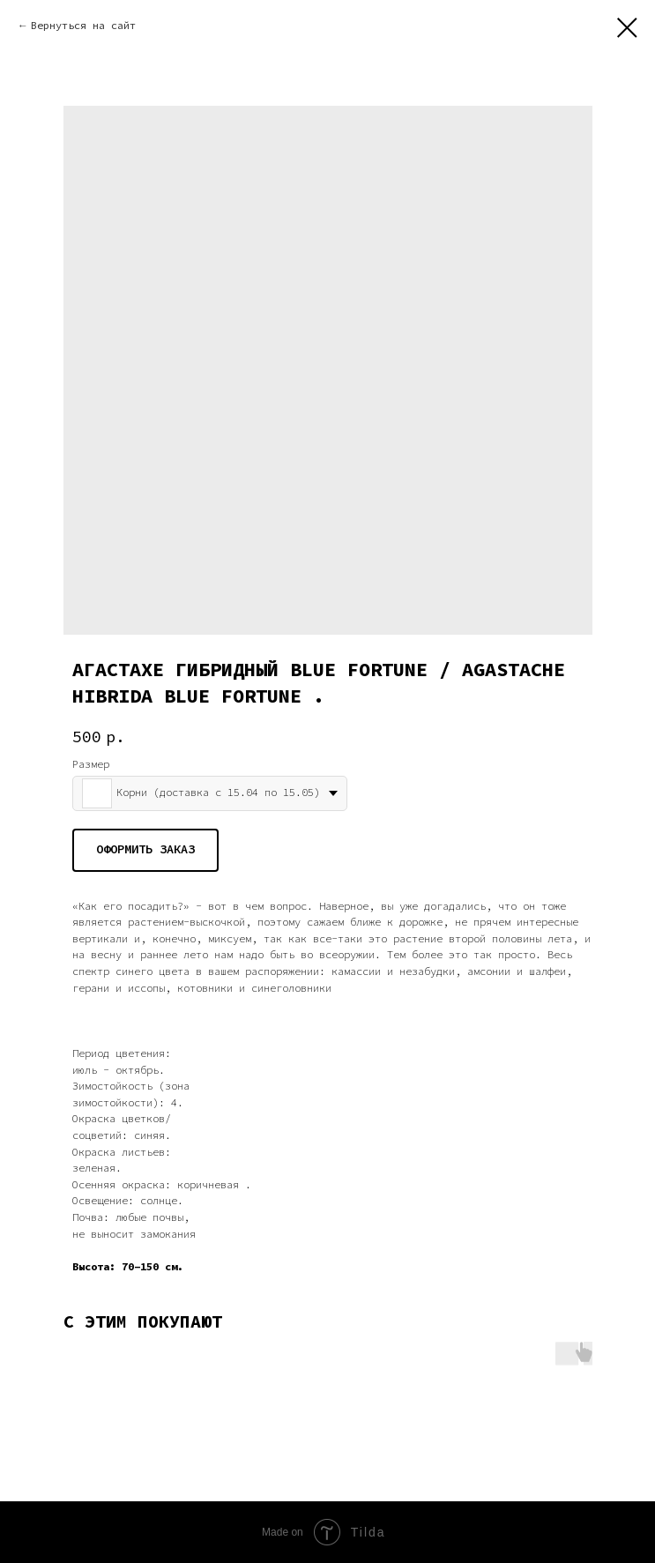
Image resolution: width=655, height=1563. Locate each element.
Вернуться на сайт (83, 25)
